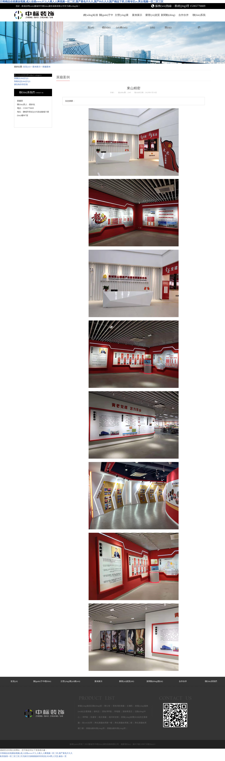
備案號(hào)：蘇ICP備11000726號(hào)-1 (138, 744)
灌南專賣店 (127, 711)
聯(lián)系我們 (199, 17)
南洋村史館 (114, 717)
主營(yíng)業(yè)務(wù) (122, 17)
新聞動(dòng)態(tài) (168, 17)
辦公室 (107, 706)
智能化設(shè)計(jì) (22, 81)
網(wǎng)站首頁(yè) (90, 17)
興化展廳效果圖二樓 (123, 723)
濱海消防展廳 (118, 706)
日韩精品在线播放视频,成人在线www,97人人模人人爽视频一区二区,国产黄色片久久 (36, 753)
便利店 (97, 711)
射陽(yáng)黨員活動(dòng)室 (90, 706)
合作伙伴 (183, 15)
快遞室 (93, 717)
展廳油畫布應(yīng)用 (95, 728)
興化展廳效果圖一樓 (103, 723)
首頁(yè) (26, 67)
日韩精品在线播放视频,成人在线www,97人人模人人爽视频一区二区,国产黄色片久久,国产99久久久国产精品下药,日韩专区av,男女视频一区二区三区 (81, 1)
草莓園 (117, 711)
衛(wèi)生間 (87, 723)
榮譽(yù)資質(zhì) (152, 17)
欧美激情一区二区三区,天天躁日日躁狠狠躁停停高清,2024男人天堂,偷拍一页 (33, 756)
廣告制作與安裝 (21, 84)
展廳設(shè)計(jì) (21, 78)
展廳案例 (46, 67)
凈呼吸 (85, 717)
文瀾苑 (130, 706)
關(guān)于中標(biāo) (106, 17)
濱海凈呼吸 (107, 711)
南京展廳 (102, 717)
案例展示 (137, 15)
